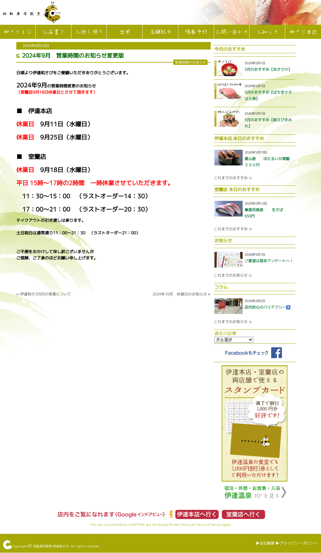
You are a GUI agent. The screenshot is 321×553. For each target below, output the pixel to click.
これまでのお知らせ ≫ (233, 275)
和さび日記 (303, 32)
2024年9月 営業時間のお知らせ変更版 (73, 56)
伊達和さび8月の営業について (45, 294)
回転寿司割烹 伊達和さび (51, 546)
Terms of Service (209, 524)
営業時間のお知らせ (190, 62)
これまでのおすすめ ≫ (233, 177)
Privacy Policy (179, 524)
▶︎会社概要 (265, 543)
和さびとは (17, 32)
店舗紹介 (160, 32)
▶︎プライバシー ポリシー (297, 543)
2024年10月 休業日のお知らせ (179, 294)
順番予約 (196, 32)
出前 (124, 32)
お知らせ (267, 32)
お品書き (53, 32)
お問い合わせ (232, 32)
